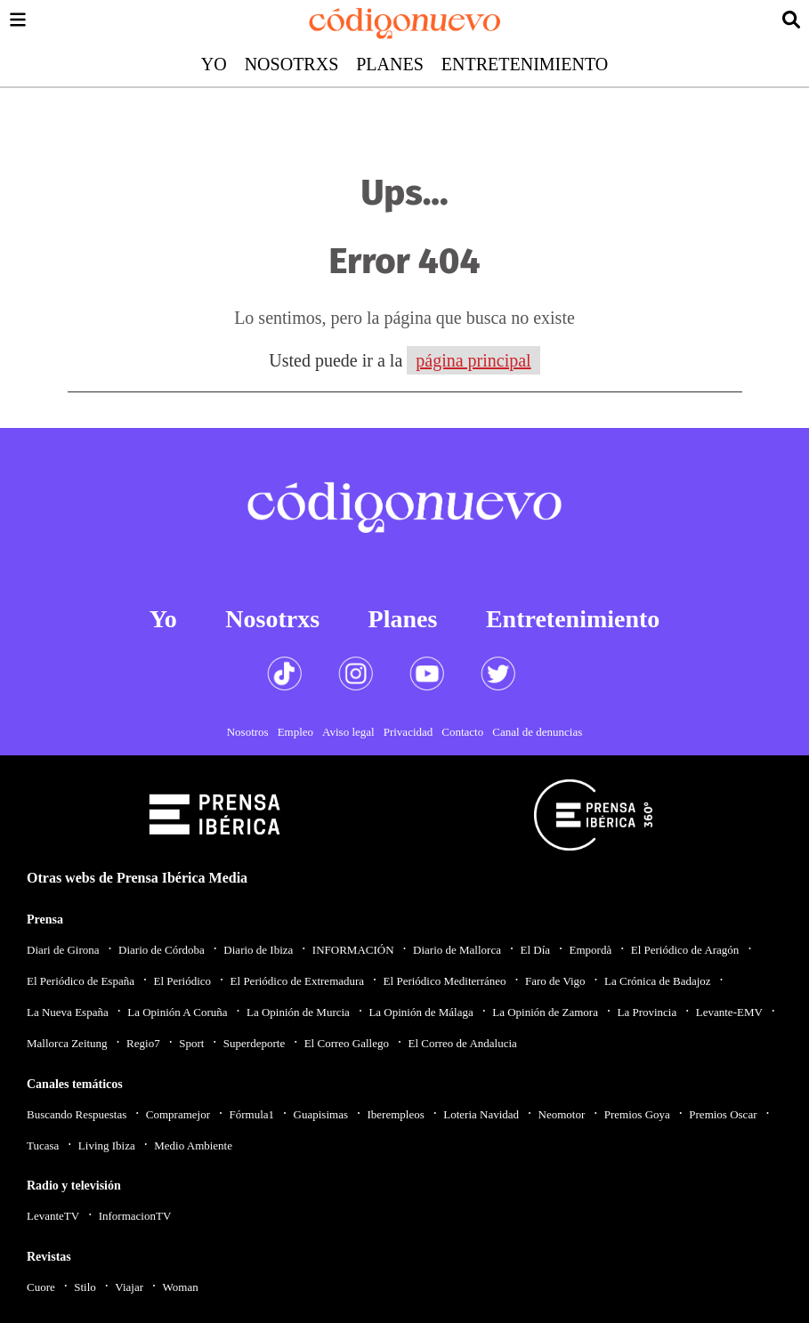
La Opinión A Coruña (177, 1012)
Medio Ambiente (193, 1145)
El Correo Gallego (346, 1043)
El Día (535, 949)
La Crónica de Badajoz (657, 981)
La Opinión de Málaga (420, 1012)
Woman (180, 1287)
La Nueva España (68, 1012)
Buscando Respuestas (76, 1114)
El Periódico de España (80, 981)
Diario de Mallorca (457, 949)
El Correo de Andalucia (462, 1043)
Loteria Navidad (481, 1114)
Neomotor (562, 1114)
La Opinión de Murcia (298, 1012)
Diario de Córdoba (161, 949)
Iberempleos (395, 1114)
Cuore (41, 1287)
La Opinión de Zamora (545, 1012)
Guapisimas (321, 1114)
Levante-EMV (729, 1012)
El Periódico (182, 981)
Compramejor (178, 1114)
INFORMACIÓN (353, 949)
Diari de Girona (63, 949)
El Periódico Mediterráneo (445, 981)
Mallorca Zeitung (67, 1043)
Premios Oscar (722, 1114)
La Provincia (646, 1012)
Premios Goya (637, 1114)
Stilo (85, 1287)
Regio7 (143, 1043)
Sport (191, 1043)
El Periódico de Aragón (685, 949)
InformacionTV (135, 1215)
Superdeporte (254, 1043)
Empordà (591, 949)
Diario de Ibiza (258, 949)
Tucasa (43, 1145)
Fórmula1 (252, 1114)
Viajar (129, 1287)
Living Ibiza (106, 1145)
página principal (473, 360)
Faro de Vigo (555, 981)
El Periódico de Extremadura (298, 981)
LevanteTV (53, 1215)
